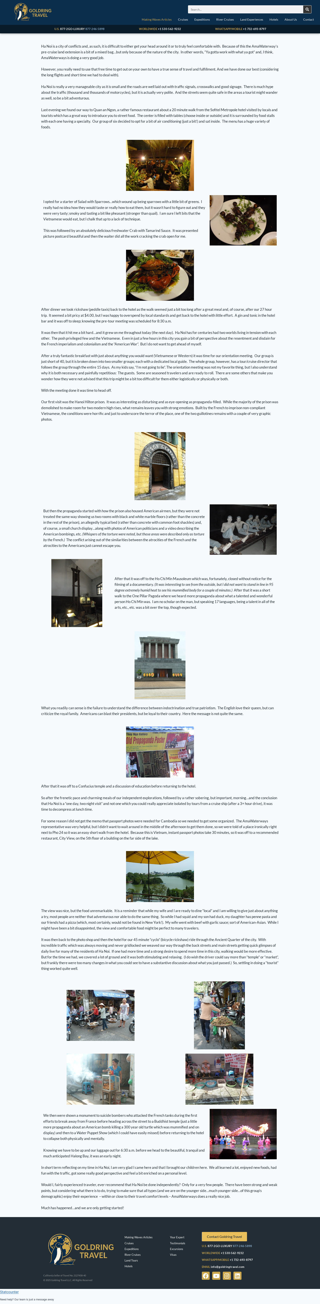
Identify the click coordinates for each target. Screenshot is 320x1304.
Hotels (273, 19)
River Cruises (225, 19)
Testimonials (177, 1243)
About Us (291, 19)
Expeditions (202, 19)
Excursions (176, 1249)
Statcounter (9, 1292)
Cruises (183, 19)
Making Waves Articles (157, 19)
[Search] (307, 9)
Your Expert (177, 1237)
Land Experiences (251, 19)
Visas (173, 1254)
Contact (308, 19)
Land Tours (131, 1260)
